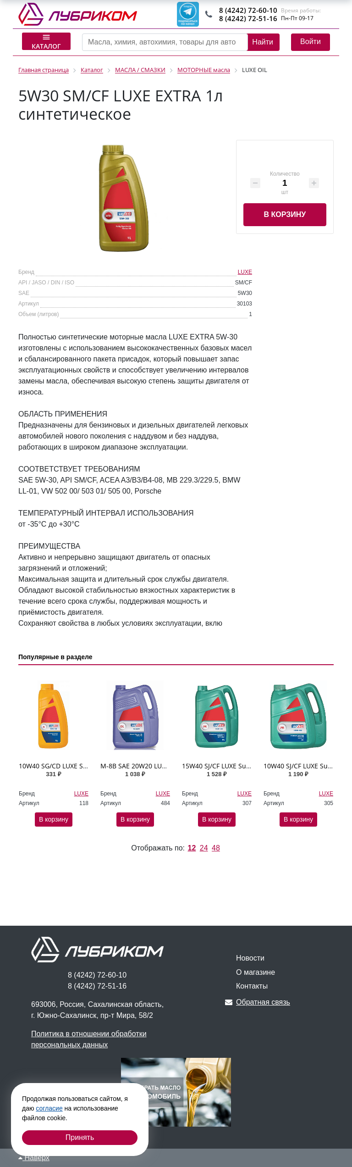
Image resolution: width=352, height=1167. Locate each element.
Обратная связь (257, 1002)
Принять (80, 1137)
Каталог (46, 41)
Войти (310, 41)
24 (204, 848)
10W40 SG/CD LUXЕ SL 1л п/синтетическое (85, 765)
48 (216, 848)
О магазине (255, 972)
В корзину (285, 214)
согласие (49, 1108)
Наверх (34, 1157)
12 (191, 848)
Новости (250, 958)
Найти (262, 42)
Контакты (252, 986)
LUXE (245, 272)
